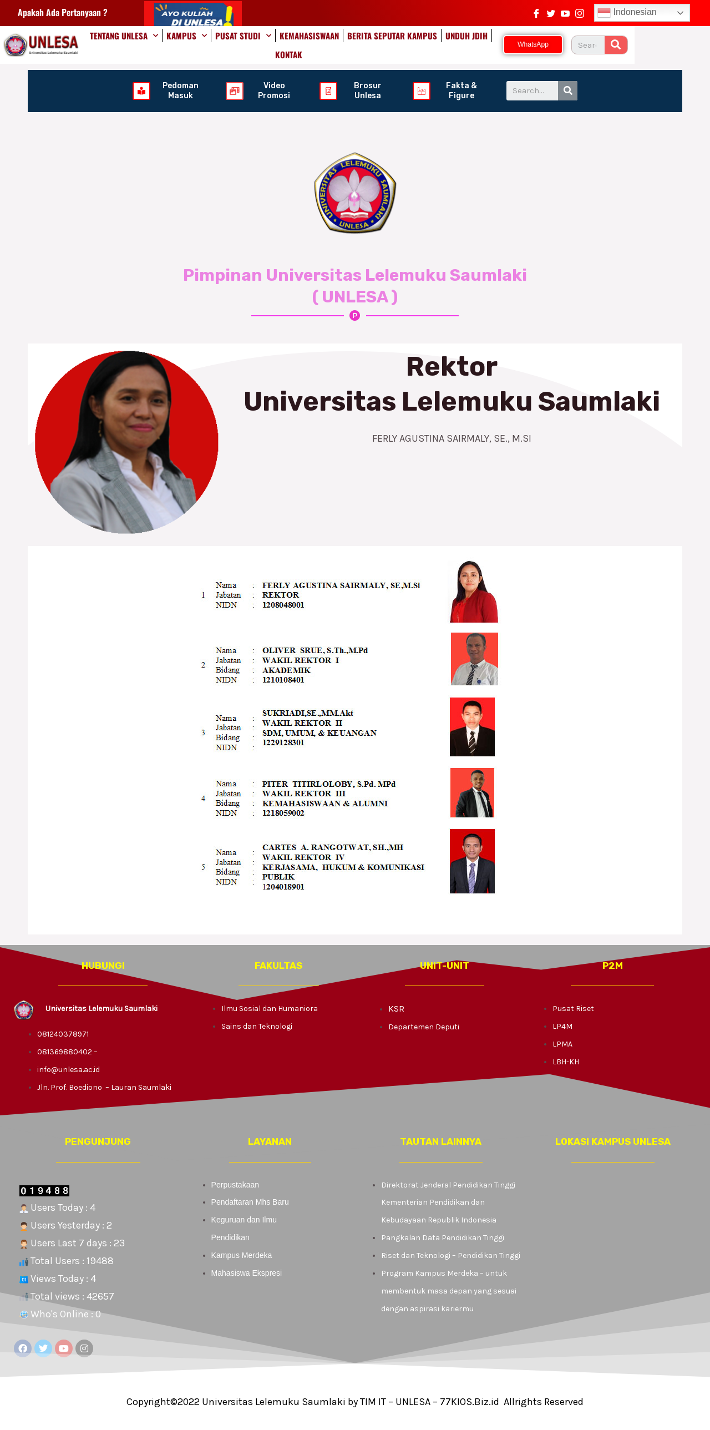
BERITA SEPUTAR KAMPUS (409, 44)
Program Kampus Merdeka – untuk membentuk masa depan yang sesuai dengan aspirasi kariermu (448, 1288)
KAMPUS (203, 44)
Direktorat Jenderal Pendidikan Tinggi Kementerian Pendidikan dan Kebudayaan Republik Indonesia (448, 1200)
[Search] (691, 44)
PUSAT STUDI (260, 44)
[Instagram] (579, 13)
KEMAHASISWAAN (326, 44)
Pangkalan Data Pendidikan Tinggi (442, 1235)
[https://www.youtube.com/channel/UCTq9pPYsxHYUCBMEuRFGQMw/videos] (565, 13)
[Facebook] (536, 13)
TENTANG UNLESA (140, 44)
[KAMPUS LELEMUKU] (613, 1257)
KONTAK (526, 44)
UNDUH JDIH (483, 44)
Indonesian (627, 12)
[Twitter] (550, 13)
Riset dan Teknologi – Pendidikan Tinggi (450, 1253)
